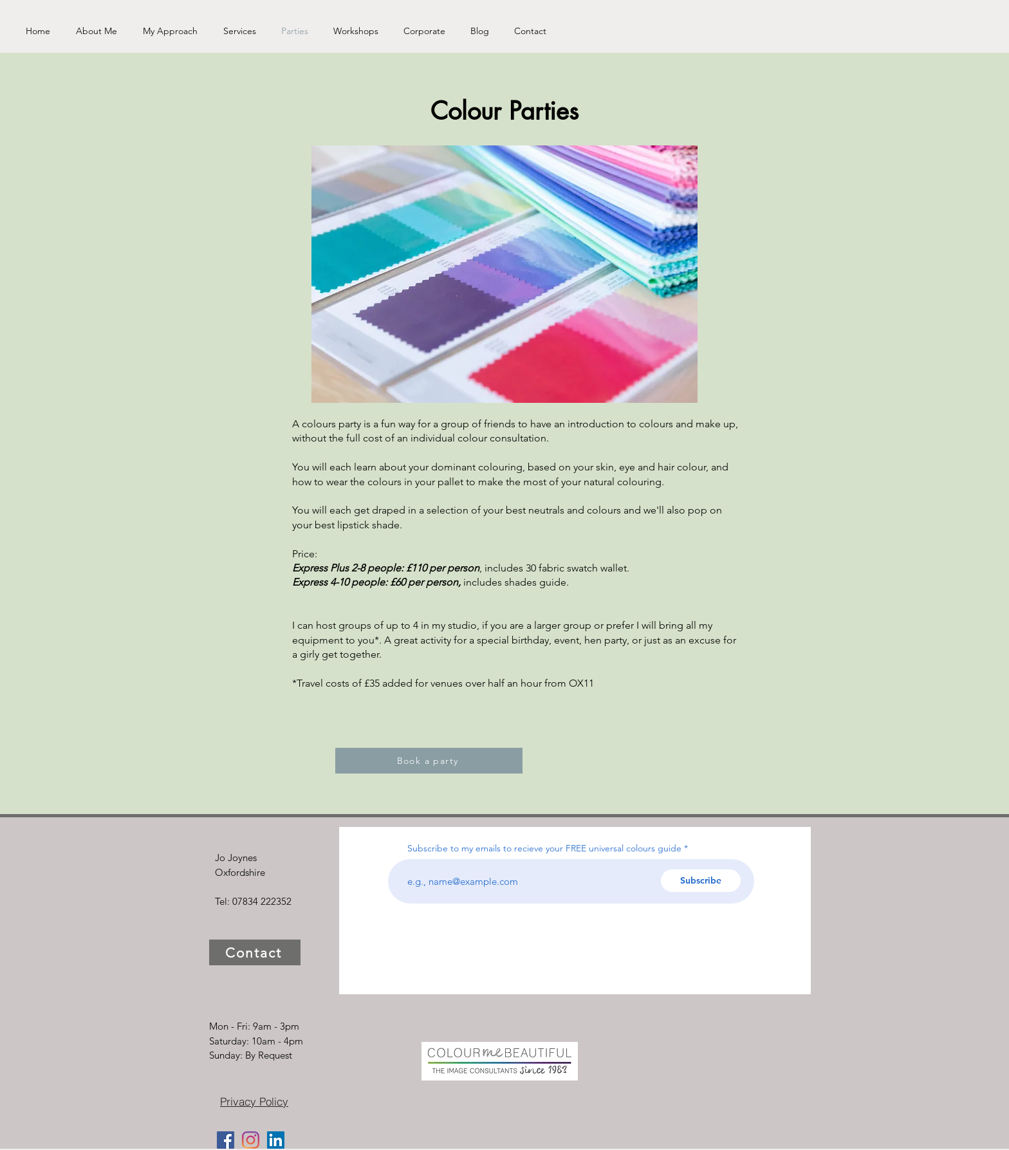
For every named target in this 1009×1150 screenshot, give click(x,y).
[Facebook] (225, 1140)
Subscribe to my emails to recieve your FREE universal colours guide (544, 848)
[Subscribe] (701, 880)
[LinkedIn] (275, 1140)
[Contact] (255, 952)
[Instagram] (250, 1140)
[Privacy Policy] (254, 1101)
